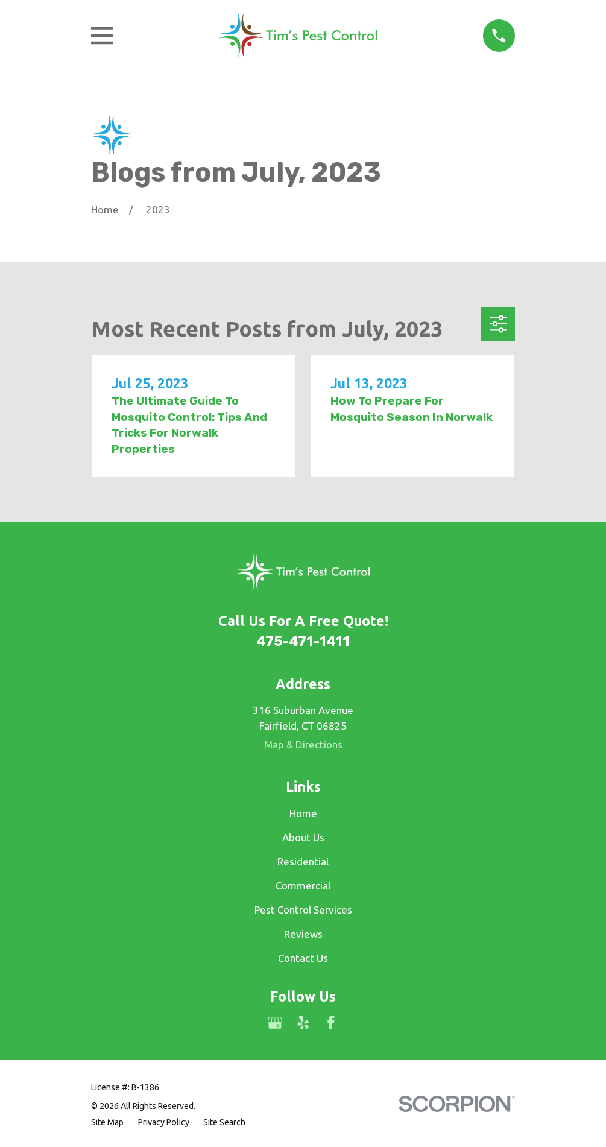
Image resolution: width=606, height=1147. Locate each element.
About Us (303, 837)
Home (303, 813)
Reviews (303, 934)
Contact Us (303, 958)
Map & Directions (303, 744)
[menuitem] (107, 1122)
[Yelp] (303, 1023)
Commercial (303, 885)
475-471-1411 (303, 641)
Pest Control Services (303, 909)
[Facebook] (331, 1023)
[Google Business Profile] (275, 1023)
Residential (303, 861)
